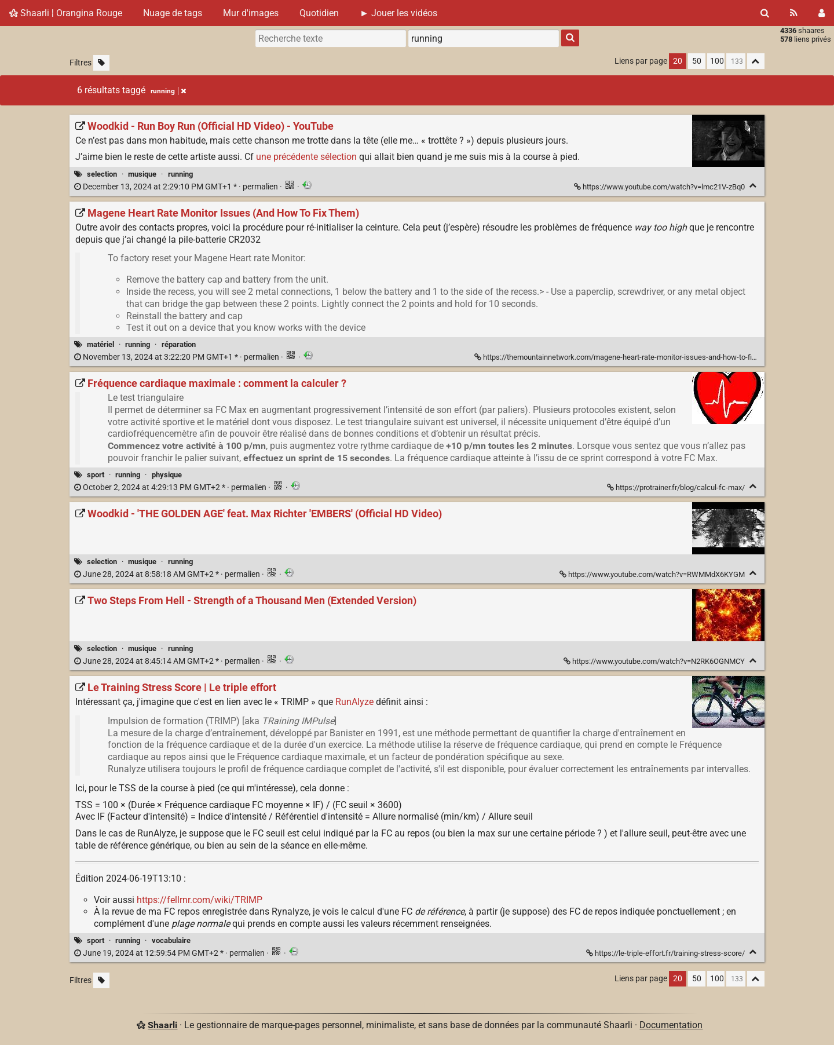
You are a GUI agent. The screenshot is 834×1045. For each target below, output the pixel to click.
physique (167, 474)
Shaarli (162, 1025)
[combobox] (483, 38)
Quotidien (319, 13)
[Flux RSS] (794, 13)
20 (677, 61)
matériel (100, 344)
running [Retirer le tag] (168, 91)
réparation (179, 344)
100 (717, 61)
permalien (177, 187)
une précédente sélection (306, 156)
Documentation (671, 1025)
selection (102, 174)
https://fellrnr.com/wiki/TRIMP (199, 899)
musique (142, 174)
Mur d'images (251, 13)
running (180, 174)
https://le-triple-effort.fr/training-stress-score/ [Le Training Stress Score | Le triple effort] (666, 953)
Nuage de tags (172, 13)
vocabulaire (171, 940)
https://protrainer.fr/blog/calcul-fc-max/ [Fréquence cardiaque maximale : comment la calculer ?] (677, 487)
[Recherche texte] (330, 38)
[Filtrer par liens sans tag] (101, 63)
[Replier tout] (756, 61)
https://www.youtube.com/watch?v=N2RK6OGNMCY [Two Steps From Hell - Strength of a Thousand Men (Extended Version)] (655, 661)
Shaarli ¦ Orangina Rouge (65, 13)
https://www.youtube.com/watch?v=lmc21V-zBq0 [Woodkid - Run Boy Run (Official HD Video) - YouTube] (660, 186)
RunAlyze (354, 701)
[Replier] (753, 185)
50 (696, 61)
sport (95, 474)
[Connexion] (821, 13)
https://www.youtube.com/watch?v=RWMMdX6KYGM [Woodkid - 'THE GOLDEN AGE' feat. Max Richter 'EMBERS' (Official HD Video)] (653, 574)
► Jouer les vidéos (398, 13)
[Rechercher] (764, 13)
